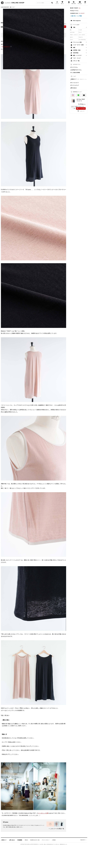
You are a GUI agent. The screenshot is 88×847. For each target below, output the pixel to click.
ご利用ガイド (78, 80)
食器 (74, 47)
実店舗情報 (19, 840)
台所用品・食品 (76, 50)
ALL (71, 29)
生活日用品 (75, 52)
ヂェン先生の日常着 (75, 72)
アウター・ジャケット (74, 34)
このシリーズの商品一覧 (57, 828)
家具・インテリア (77, 55)
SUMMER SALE (77, 13)
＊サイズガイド (5, 46)
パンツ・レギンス (82, 34)
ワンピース (81, 37)
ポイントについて (74, 82)
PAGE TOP (82, 839)
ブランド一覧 (76, 60)
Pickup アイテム (74, 10)
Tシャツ (80, 32)
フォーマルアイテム (82, 39)
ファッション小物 (77, 42)
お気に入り (81, 111)
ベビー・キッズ (76, 58)
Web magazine (77, 20)
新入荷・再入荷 (75, 8)
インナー (71, 39)
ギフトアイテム (74, 67)
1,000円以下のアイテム (76, 69)
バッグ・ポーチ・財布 (78, 44)
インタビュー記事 (43, 813)
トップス (80, 29)
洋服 (74, 27)
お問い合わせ (73, 87)
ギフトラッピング (74, 85)
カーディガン (72, 32)
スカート (71, 37)
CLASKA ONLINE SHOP (5, 7)
